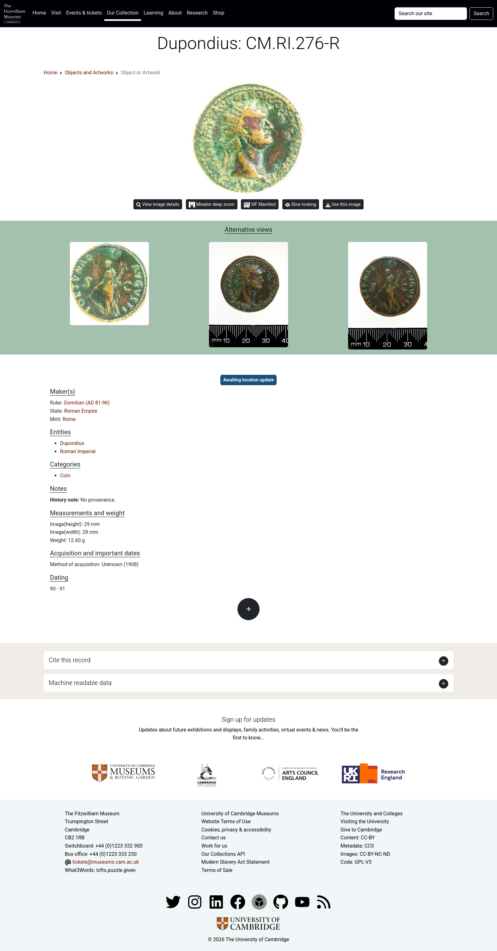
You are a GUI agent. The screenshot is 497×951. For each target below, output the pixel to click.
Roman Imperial (77, 451)
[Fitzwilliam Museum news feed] (324, 902)
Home (41, 12)
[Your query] (431, 13)
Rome (69, 419)
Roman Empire (80, 411)
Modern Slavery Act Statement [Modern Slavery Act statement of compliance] (235, 862)
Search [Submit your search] (481, 13)
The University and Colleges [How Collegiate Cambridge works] (371, 814)
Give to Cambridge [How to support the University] (361, 830)
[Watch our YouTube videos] (303, 902)
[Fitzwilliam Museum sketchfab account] (260, 902)
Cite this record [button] (69, 660)
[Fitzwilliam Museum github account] (281, 902)
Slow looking (300, 204)
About (175, 13)
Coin (65, 475)
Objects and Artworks (89, 73)
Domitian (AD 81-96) (87, 403)
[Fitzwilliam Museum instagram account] (195, 902)
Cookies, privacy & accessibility (236, 830)
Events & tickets (84, 13)
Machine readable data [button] (80, 683)
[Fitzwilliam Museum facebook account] (217, 902)
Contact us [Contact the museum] (213, 838)
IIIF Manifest (260, 205)
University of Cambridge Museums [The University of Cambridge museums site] (240, 814)
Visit (56, 13)
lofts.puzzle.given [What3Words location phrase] (115, 870)
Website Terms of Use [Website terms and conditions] (226, 821)
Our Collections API (223, 854)
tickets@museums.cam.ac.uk (105, 862)
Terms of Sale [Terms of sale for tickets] (216, 870)
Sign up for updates (248, 719)
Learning (153, 13)
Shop (218, 13)
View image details (157, 204)
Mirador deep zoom (211, 204)
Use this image (343, 204)
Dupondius (72, 443)
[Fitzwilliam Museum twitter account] (174, 902)
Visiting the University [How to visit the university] (365, 821)
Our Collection (122, 13)
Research (197, 13)
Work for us (214, 846)
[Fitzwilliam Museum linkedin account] (238, 902)
